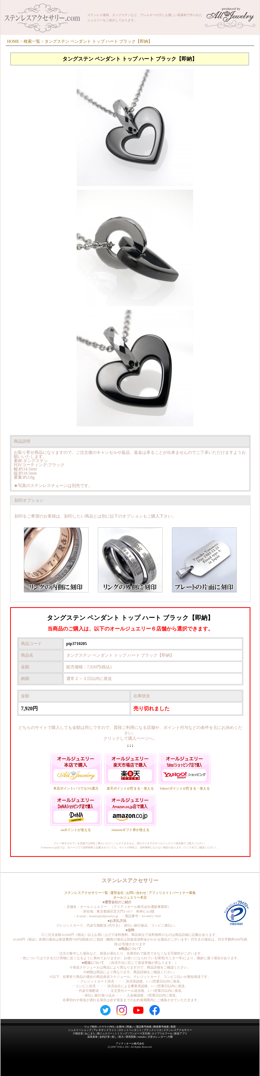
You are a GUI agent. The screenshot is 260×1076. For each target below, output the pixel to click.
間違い (130, 1026)
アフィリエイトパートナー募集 (172, 893)
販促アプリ (180, 1033)
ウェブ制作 (90, 1026)
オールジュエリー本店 (130, 897)
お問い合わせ (136, 893)
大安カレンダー (157, 1036)
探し (114, 1036)
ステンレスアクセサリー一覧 (86, 893)
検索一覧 (32, 41)
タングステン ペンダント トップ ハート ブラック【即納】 (98, 41)
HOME (13, 41)
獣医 (173, 1026)
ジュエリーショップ (79, 1030)
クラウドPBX (106, 1026)
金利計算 (104, 1036)
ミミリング (120, 1033)
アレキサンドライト (105, 1030)
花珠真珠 (92, 1036)
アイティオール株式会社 (130, 1043)
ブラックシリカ (152, 1030)
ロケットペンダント (130, 1030)
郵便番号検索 (161, 1026)
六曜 (170, 1036)
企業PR (120, 1026)
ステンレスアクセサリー (177, 1030)
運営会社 (117, 893)
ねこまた (90, 1033)
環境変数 (131, 1036)
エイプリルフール (162, 1033)
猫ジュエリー (105, 1033)
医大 (121, 1036)
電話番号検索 (143, 1026)
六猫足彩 (78, 1033)
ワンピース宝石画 (139, 1033)
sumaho (142, 1036)
